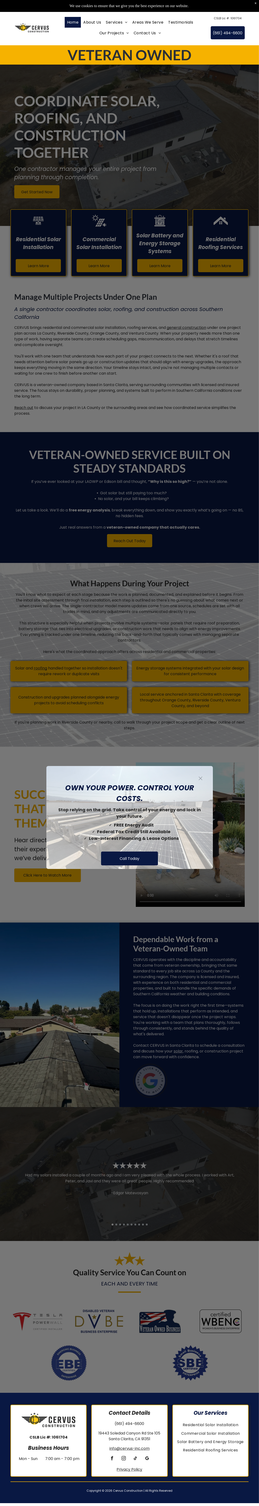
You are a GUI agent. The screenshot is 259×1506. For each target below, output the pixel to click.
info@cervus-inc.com (129, 1451)
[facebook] (112, 1462)
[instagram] (123, 1462)
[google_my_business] (147, 1462)
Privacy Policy (129, 1472)
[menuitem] (73, 25)
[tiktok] (135, 1462)
